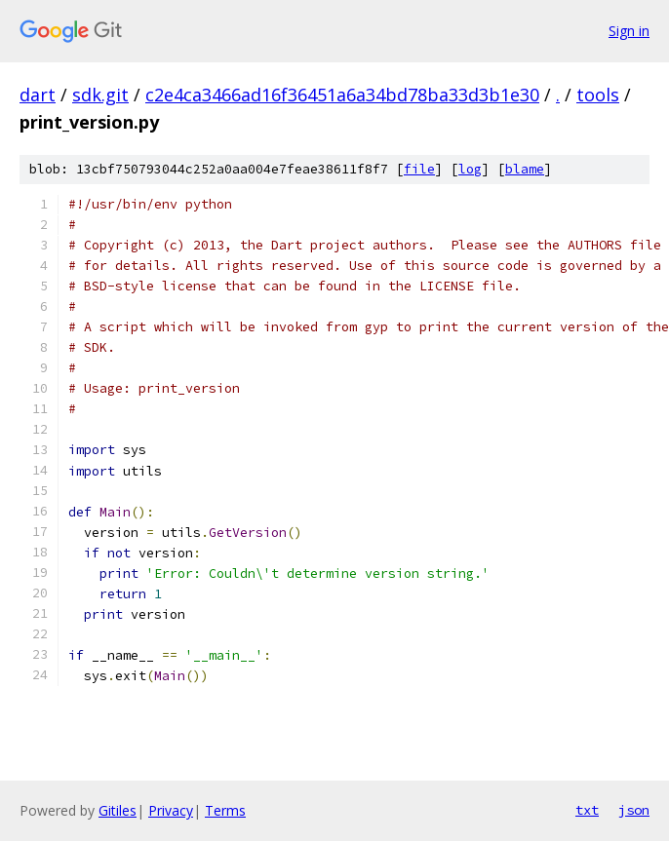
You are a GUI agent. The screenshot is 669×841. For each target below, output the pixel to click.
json (633, 810)
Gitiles (117, 810)
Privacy (170, 810)
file (419, 169)
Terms (225, 810)
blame (524, 169)
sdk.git (100, 94)
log (470, 169)
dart (38, 94)
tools (597, 94)
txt (587, 810)
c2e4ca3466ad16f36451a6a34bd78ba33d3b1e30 (342, 94)
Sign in (629, 30)
